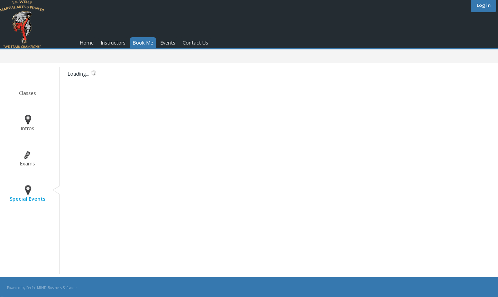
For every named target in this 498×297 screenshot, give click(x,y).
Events (167, 42)
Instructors (113, 42)
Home (87, 42)
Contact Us (195, 42)
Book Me (142, 42)
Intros (27, 128)
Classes (27, 93)
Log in (484, 5)
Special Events (27, 198)
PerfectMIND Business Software (51, 287)
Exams (27, 163)
